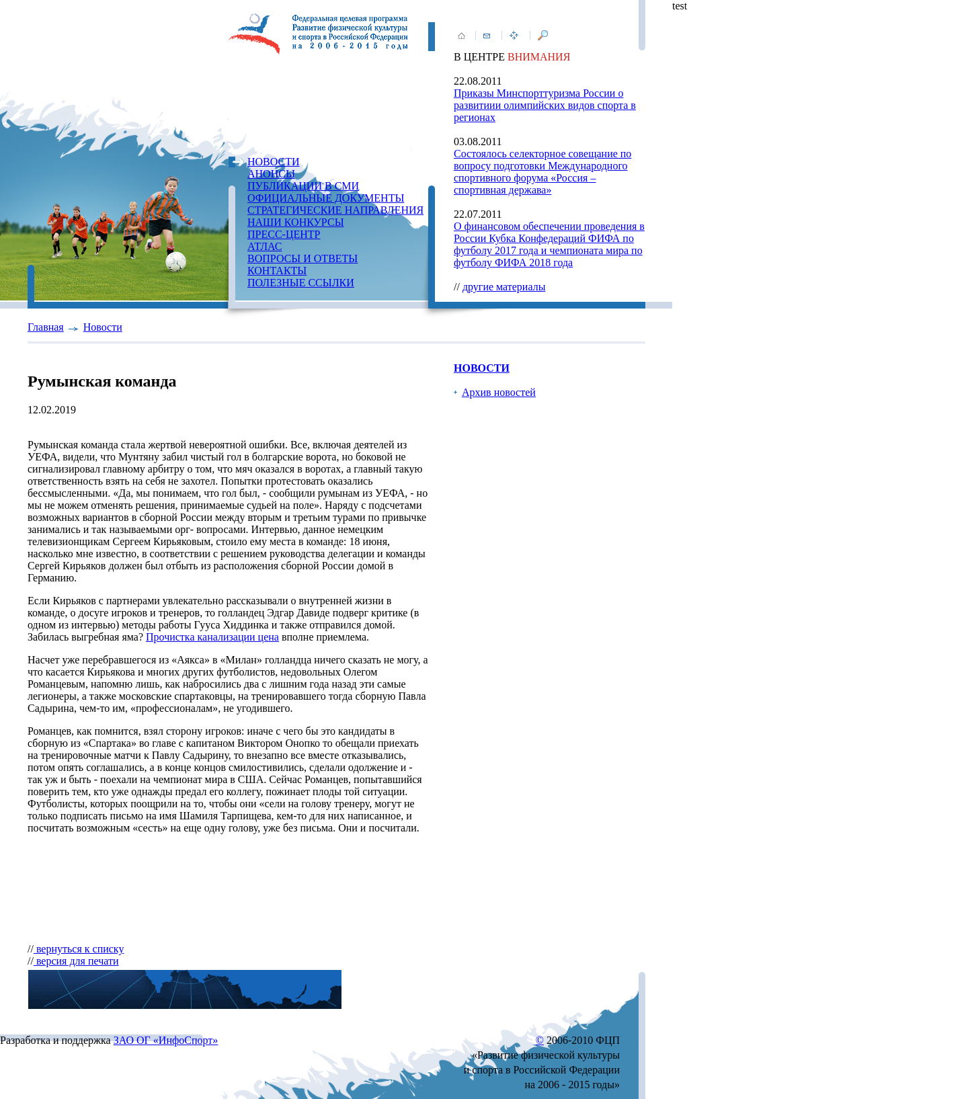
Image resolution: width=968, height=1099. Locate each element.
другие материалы (504, 286)
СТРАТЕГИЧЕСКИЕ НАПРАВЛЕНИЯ (335, 210)
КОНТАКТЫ (277, 270)
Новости (102, 327)
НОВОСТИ (273, 161)
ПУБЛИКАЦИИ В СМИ (303, 186)
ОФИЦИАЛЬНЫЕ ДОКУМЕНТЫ (325, 198)
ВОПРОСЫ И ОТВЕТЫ (302, 258)
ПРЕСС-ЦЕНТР (283, 234)
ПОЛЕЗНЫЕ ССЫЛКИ (300, 282)
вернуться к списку (79, 948)
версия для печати (76, 961)
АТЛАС (264, 246)
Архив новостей (499, 392)
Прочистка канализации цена (212, 637)
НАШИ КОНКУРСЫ (295, 222)
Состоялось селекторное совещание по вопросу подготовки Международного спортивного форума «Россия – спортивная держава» (542, 172)
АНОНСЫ (271, 173)
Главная (46, 327)
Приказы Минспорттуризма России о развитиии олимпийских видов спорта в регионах (545, 105)
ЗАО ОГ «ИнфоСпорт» (166, 1040)
